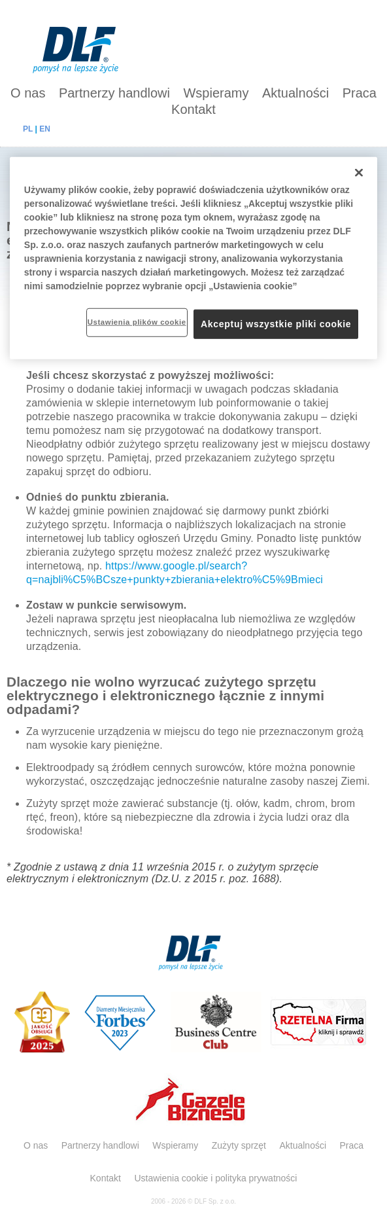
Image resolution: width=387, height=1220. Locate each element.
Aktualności (295, 93)
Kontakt (193, 109)
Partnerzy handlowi (114, 93)
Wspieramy (215, 93)
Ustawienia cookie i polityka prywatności (215, 1178)
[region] (193, 257)
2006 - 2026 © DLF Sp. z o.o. (193, 1201)
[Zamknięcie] (359, 172)
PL (28, 129)
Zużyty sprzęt (239, 1145)
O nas (27, 93)
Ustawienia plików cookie (137, 321)
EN (44, 129)
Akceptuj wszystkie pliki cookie (276, 323)
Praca (360, 93)
